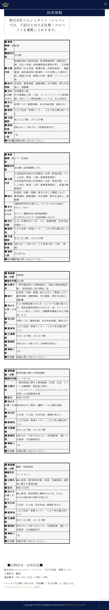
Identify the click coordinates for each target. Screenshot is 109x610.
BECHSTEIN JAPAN (75, 605)
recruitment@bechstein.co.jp (19, 587)
